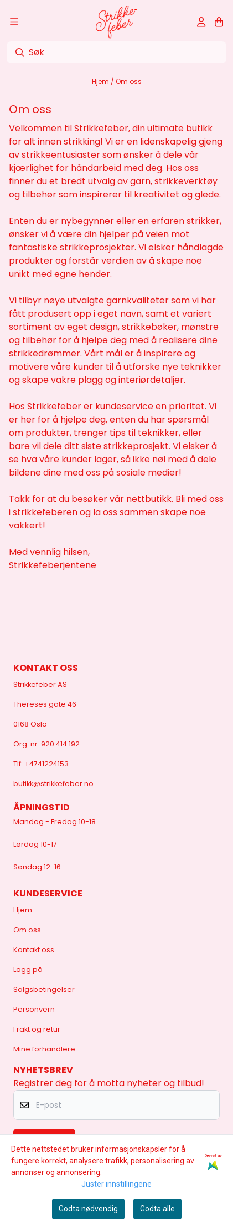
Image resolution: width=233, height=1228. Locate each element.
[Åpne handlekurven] (218, 22)
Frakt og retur (36, 1029)
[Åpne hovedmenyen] (14, 22)
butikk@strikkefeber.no (53, 783)
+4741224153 (46, 763)
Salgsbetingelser (44, 989)
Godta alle (157, 1208)
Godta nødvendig (88, 1208)
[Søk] (116, 52)
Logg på (28, 969)
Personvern (34, 1009)
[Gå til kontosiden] (201, 22)
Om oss (129, 81)
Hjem (101, 81)
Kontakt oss (33, 949)
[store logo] (116, 22)
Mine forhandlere (44, 1049)
